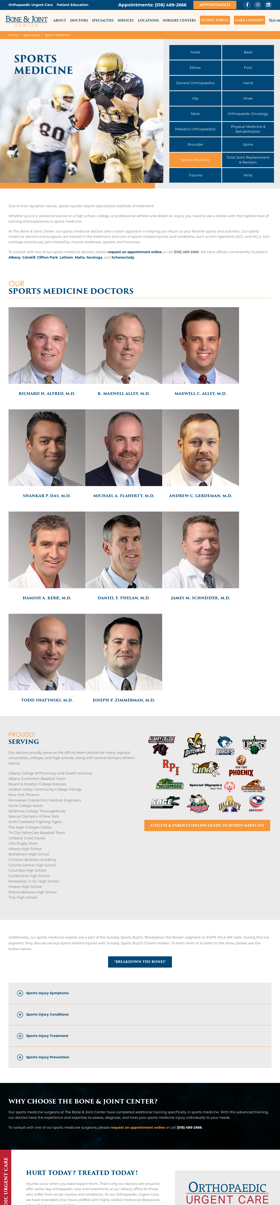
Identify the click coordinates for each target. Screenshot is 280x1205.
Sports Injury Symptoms (47, 867)
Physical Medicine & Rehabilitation (248, 129)
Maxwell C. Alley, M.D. (173, 383)
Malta (80, 257)
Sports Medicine (195, 160)
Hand (248, 83)
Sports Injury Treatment (47, 910)
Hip (195, 98)
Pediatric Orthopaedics (195, 129)
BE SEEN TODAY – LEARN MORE (61, 1092)
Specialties (103, 20)
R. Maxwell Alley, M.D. (107, 383)
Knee (248, 98)
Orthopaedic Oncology (248, 114)
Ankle (195, 52)
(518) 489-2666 (169, 5)
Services (125, 20)
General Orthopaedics (195, 83)
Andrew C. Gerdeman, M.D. (107, 476)
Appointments (214, 5)
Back (248, 52)
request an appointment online (134, 252)
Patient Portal (215, 20)
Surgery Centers (179, 20)
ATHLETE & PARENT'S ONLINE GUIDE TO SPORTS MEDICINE (207, 699)
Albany (14, 257)
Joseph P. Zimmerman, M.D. (173, 571)
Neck (195, 114)
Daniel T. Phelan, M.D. (239, 474)
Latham (66, 257)
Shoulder (195, 144)
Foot (248, 67)
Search (270, 20)
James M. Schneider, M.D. (41, 569)
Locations (148, 20)
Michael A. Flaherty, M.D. (41, 476)
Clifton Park (47, 257)
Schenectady (123, 257)
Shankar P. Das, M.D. (239, 383)
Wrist (248, 175)
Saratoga (94, 257)
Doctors (79, 20)
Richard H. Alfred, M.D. (41, 383)
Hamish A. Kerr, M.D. (173, 474)
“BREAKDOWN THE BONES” (140, 835)
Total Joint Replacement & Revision (247, 159)
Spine (248, 144)
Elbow (195, 67)
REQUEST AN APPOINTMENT (240, 1169)
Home (13, 35)
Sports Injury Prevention (47, 931)
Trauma (195, 175)
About (59, 20)
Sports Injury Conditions (47, 888)
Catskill (28, 257)
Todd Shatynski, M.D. (107, 569)
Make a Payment (249, 20)
